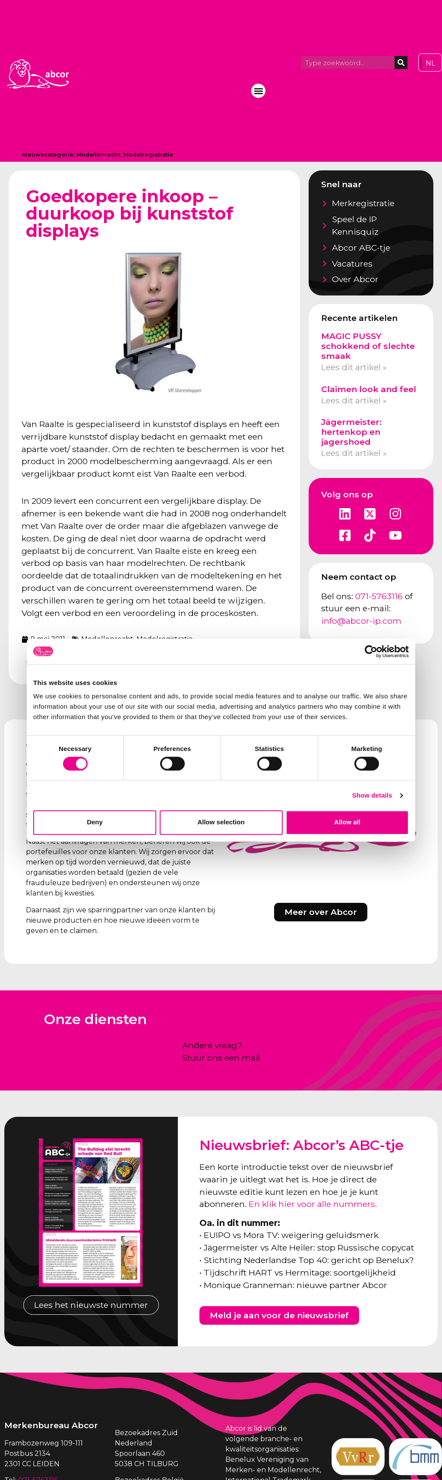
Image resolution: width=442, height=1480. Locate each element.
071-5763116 (379, 596)
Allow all (347, 822)
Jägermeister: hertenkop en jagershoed (351, 432)
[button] (258, 91)
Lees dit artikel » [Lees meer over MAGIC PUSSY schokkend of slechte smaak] (354, 367)
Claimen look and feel (368, 389)
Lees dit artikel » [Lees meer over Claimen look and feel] (354, 400)
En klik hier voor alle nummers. (313, 1204)
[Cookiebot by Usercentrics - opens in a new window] (371, 651)
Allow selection (220, 822)
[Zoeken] (401, 62)
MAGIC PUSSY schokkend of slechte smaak (368, 346)
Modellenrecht (98, 154)
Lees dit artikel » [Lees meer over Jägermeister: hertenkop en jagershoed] (354, 453)
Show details (372, 795)
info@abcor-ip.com (361, 621)
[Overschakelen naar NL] (430, 63)
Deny (95, 822)
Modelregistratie (148, 154)
